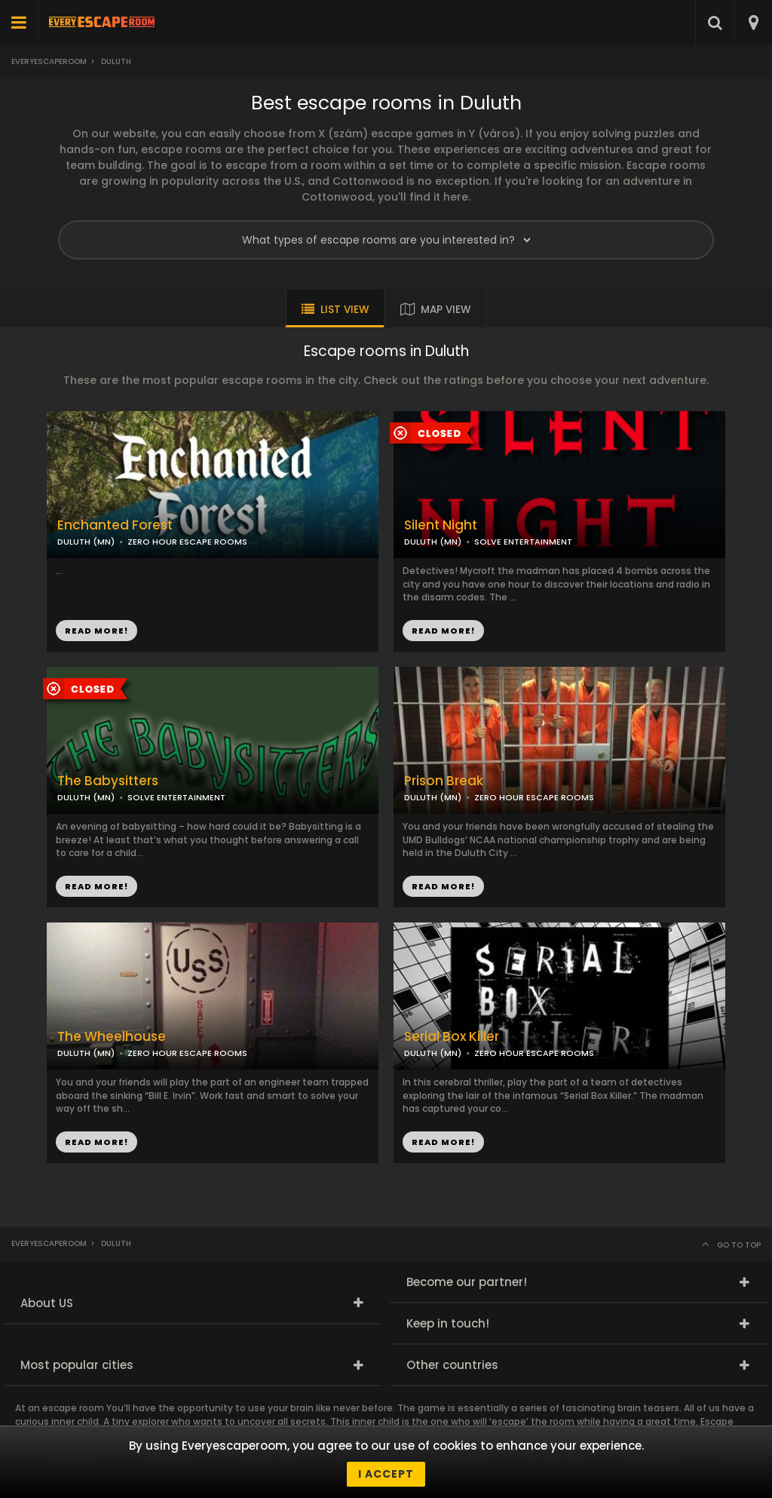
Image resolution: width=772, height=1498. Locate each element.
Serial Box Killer (451, 1037)
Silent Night (440, 525)
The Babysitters (107, 781)
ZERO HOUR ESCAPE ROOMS (534, 797)
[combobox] (753, 22)
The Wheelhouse (111, 1037)
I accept (386, 1473)
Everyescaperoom (49, 61)
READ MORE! (443, 631)
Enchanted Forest (115, 525)
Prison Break (443, 781)
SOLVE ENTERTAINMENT (523, 542)
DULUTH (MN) (432, 542)
